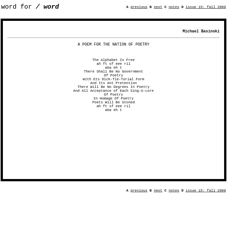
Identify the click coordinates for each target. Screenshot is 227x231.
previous (138, 8)
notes (174, 8)
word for (30, 7)
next (158, 8)
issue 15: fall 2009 (206, 8)
